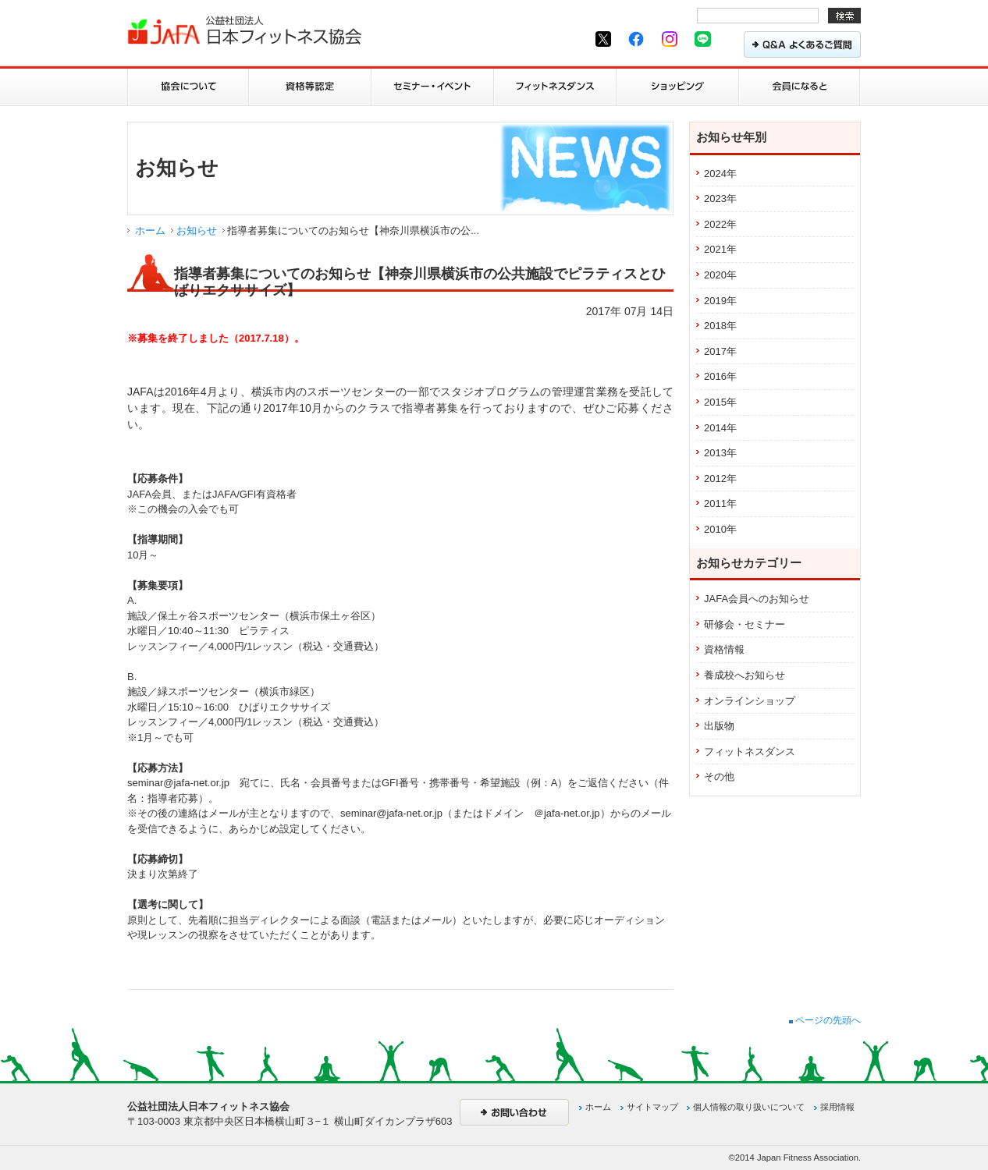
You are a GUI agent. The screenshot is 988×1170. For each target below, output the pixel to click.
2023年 (720, 198)
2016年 (720, 376)
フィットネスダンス (749, 751)
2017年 (720, 351)
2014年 (720, 428)
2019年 (720, 301)
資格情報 (724, 649)
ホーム (150, 230)
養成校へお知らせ (744, 675)
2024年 (720, 173)
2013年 (720, 453)
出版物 (719, 726)
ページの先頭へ (825, 1020)
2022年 (720, 224)
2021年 (720, 249)
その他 (719, 776)
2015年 (720, 402)
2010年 (720, 529)
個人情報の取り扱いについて (749, 1107)
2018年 (720, 326)
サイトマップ (652, 1107)
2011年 (720, 503)
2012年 (720, 478)
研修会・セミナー (744, 624)
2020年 (720, 275)
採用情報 (837, 1107)
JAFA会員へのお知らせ (756, 598)
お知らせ (196, 230)
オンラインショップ (749, 701)
